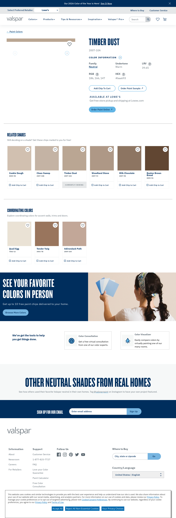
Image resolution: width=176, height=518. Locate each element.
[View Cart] (165, 19)
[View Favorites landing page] (158, 19)
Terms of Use (58, 502)
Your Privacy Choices (113, 508)
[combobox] (137, 19)
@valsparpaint (101, 391)
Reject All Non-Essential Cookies (82, 508)
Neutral (93, 66)
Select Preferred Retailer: (20, 10)
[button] (67, 53)
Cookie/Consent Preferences (94, 499)
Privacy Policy (153, 497)
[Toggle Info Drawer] (120, 58)
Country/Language (123, 467)
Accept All (57, 508)
